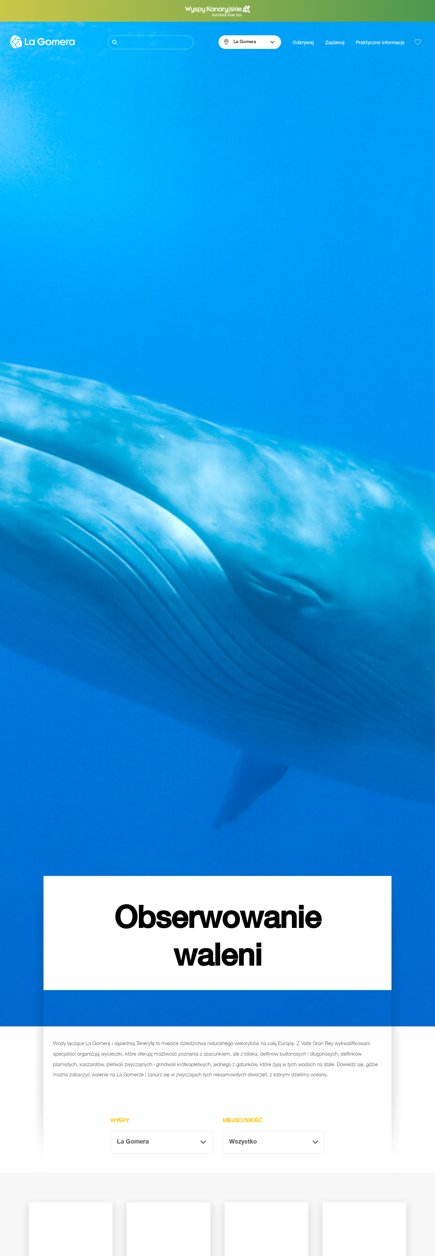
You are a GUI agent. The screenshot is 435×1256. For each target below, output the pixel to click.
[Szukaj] (150, 42)
